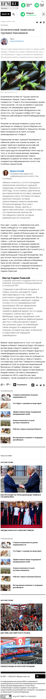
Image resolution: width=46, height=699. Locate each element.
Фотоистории (7, 462)
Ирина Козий (17, 171)
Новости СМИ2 (6, 456)
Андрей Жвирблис (17, 41)
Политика (4, 25)
